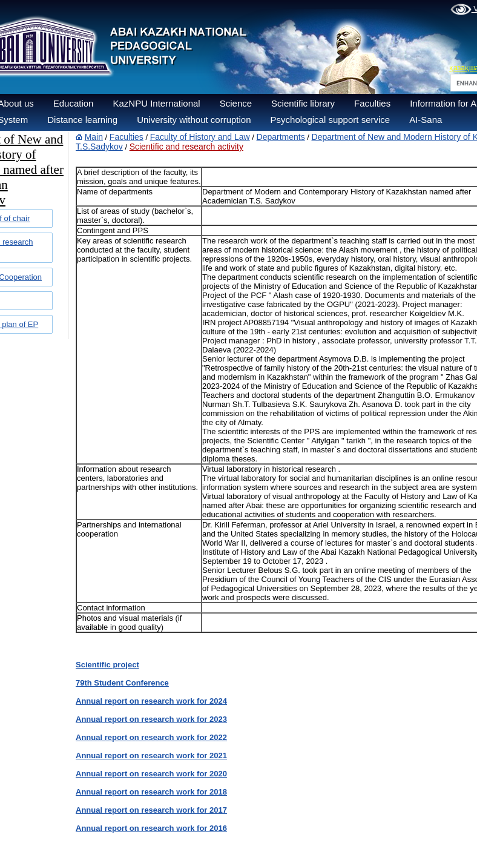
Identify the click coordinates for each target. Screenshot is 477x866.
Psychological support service (330, 119)
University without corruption (194, 119)
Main (94, 137)
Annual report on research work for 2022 (151, 737)
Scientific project (107, 664)
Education (73, 103)
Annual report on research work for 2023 (151, 719)
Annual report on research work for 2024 (151, 701)
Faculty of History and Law (200, 137)
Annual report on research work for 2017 (151, 810)
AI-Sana (425, 119)
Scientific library (303, 103)
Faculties (372, 103)
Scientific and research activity (186, 146)
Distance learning (82, 119)
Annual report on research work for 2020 (151, 773)
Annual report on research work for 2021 (151, 755)
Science (236, 103)
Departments (281, 137)
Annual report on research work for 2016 (151, 828)
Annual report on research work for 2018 (151, 791)
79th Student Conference (122, 682)
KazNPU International (156, 103)
